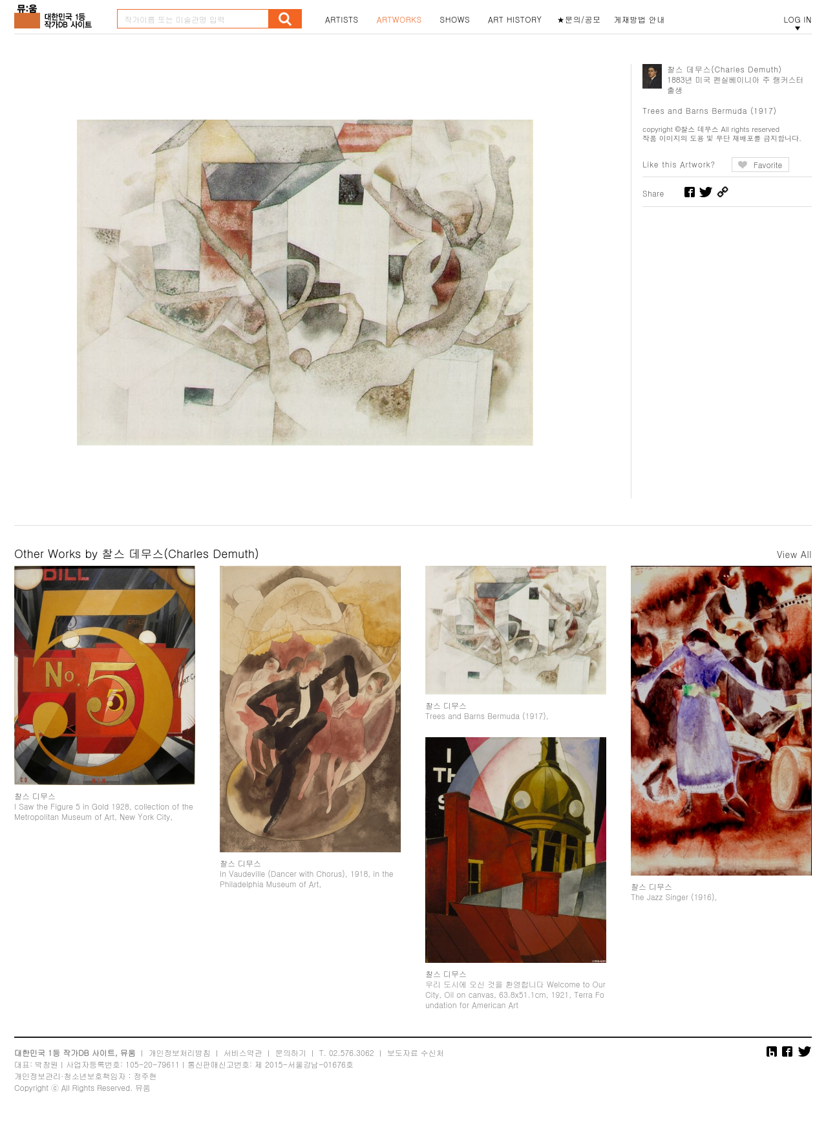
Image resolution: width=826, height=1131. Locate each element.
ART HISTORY (515, 19)
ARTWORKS (399, 19)
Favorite (768, 164)
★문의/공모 (579, 19)
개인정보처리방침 (180, 1057)
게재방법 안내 (640, 19)
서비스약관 (243, 1057)
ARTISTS (342, 19)
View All (794, 554)
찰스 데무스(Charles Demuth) (724, 68)
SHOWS (455, 19)
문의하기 (290, 1057)
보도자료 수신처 (415, 1057)
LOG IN (797, 19)
